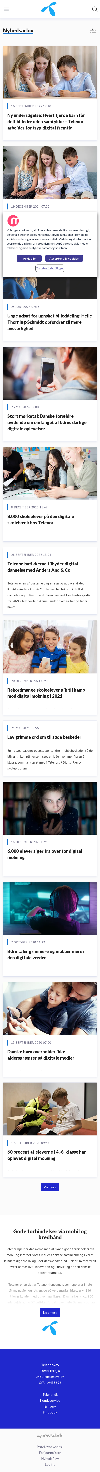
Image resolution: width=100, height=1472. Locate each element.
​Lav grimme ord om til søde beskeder (44, 737)
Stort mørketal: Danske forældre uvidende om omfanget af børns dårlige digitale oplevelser (47, 422)
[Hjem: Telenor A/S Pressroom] (49, 9)
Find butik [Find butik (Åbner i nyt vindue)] (50, 1412)
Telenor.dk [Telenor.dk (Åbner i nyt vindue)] (50, 1394)
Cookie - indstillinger (50, 268)
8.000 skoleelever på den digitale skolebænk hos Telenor (40, 519)
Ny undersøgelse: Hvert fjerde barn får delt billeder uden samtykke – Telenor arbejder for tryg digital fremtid (46, 121)
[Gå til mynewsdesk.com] (50, 1435)
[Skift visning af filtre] (93, 31)
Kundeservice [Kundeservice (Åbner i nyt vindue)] (50, 1400)
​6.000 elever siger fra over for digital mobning (44, 854)
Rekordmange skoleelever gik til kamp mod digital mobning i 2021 (46, 693)
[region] (50, 244)
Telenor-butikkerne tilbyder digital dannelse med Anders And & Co (42, 567)
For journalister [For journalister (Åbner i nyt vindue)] (50, 1453)
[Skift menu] (6, 9)
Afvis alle (29, 258)
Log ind (50, 1464)
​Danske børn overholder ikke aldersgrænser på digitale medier (40, 1055)
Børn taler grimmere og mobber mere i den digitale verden (46, 954)
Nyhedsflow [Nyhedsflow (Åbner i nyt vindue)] (50, 1458)
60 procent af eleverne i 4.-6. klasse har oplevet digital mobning (46, 1155)
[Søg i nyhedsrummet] (95, 9)
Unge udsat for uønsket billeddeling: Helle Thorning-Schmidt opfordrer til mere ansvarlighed (49, 322)
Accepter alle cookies (64, 258)
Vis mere (50, 1187)
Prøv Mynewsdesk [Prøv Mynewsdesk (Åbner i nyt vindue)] (50, 1447)
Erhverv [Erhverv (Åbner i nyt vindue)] (50, 1406)
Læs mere (50, 1312)
